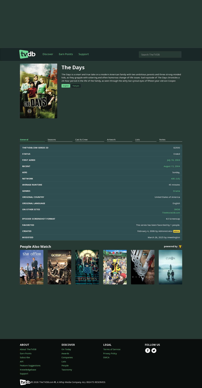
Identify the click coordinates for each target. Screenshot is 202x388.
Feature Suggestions (30, 365)
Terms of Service (111, 349)
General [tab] (24, 139)
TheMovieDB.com (171, 212)
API (21, 361)
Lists (63, 361)
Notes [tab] (162, 139)
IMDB (177, 209)
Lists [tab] (137, 139)
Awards (65, 353)
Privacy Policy (110, 353)
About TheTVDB (28, 349)
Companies (67, 357)
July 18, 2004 (173, 160)
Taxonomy (66, 369)
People (65, 365)
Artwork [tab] (111, 139)
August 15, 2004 (172, 166)
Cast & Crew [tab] (81, 139)
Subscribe (25, 357)
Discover (48, 54)
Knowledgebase (28, 369)
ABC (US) (175, 178)
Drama (176, 190)
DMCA (106, 357)
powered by (173, 247)
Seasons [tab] (52, 139)
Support (84, 54)
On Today (66, 349)
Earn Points (66, 54)
